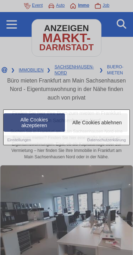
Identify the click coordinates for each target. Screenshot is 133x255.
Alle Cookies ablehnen (97, 123)
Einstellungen (19, 140)
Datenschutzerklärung (106, 140)
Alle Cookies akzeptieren (34, 123)
